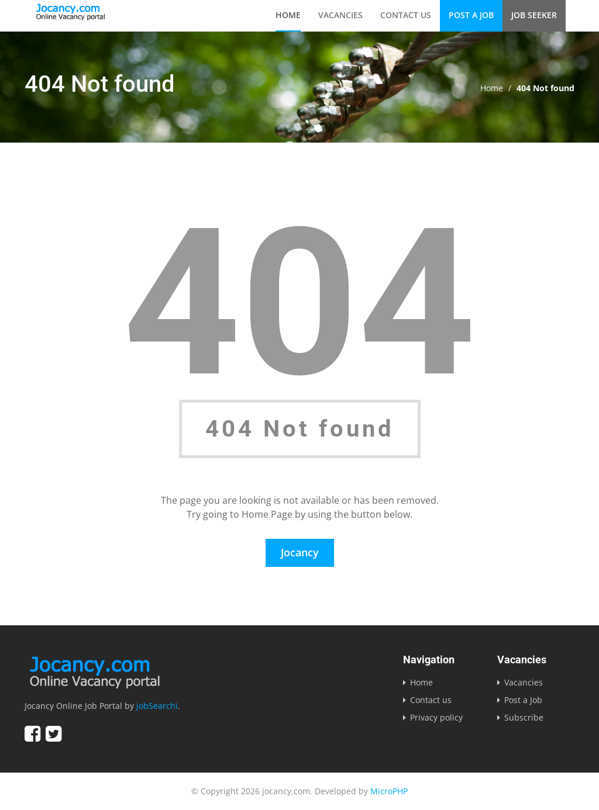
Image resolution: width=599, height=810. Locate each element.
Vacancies (340, 14)
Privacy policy (436, 717)
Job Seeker (534, 14)
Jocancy (300, 552)
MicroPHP (389, 791)
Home (288, 14)
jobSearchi (157, 705)
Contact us (405, 14)
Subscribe (523, 717)
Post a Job (471, 14)
